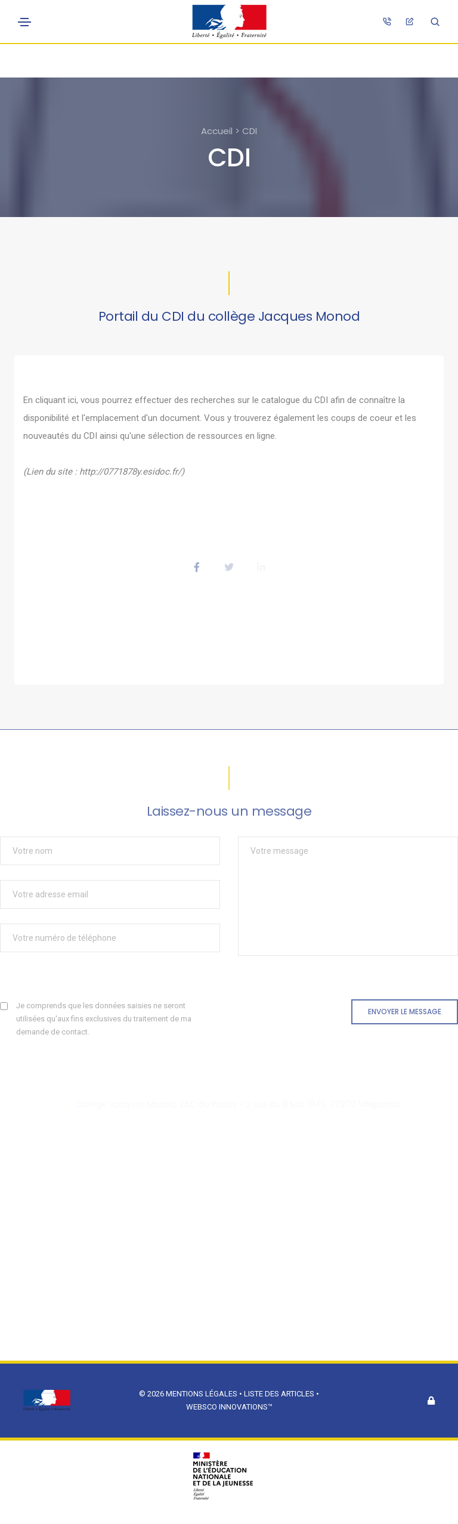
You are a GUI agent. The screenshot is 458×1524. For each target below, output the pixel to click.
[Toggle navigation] (24, 22)
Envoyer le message (404, 1011)
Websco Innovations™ (229, 1406)
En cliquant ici (49, 400)
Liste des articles (280, 1393)
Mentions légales (201, 1393)
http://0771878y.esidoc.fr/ (130, 471)
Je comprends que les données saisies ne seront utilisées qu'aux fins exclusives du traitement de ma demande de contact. (103, 1018)
